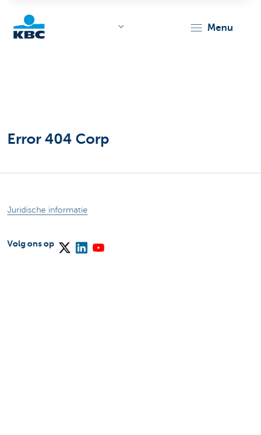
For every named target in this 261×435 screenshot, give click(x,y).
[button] (211, 28)
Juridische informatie (47, 209)
